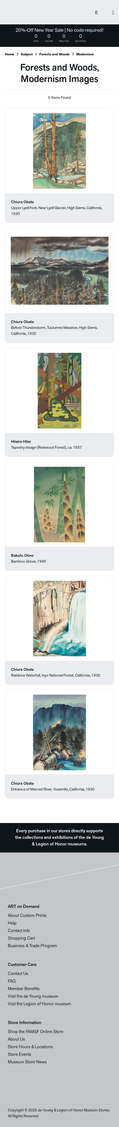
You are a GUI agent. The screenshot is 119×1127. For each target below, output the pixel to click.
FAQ (12, 981)
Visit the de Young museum (33, 996)
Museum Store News (27, 1062)
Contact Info (19, 931)
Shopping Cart (21, 938)
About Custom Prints (27, 916)
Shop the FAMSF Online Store (35, 1032)
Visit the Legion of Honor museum (39, 1004)
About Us (16, 1039)
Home (9, 54)
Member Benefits (24, 989)
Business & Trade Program (32, 946)
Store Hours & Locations (30, 1047)
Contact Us (18, 974)
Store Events (19, 1054)
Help (12, 923)
